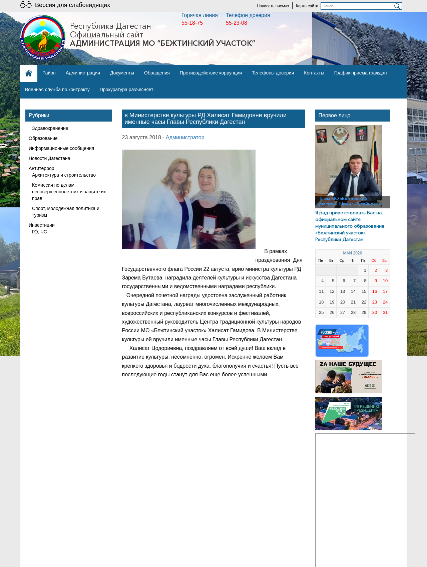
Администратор (185, 137)
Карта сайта (307, 6)
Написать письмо (273, 6)
